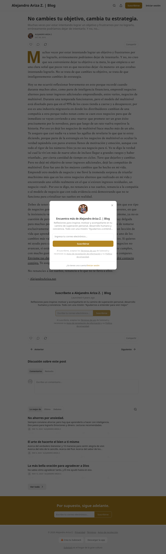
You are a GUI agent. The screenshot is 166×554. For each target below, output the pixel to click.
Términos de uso (88, 250)
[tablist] (41, 371)
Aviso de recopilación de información (84, 253)
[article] (83, 425)
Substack (68, 547)
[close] (112, 205)
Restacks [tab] (49, 371)
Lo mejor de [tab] (35, 409)
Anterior (37, 349)
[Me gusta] (31, 44)
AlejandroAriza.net (43, 279)
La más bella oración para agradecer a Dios (58, 466)
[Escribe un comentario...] (86, 386)
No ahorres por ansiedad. (46, 418)
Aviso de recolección (108, 532)
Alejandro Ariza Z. (43, 34)
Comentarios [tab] (36, 371)
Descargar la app (96, 539)
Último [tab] (47, 409)
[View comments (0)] (38, 44)
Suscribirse (134, 5)
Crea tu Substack (70, 540)
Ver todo (37, 486)
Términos (91, 532)
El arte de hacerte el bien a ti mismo (53, 442)
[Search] (114, 5)
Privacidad (80, 532)
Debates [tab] (57, 409)
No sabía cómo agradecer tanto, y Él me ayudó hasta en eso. (60, 469)
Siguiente (128, 349)
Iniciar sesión (153, 5)
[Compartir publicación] (121, 5)
